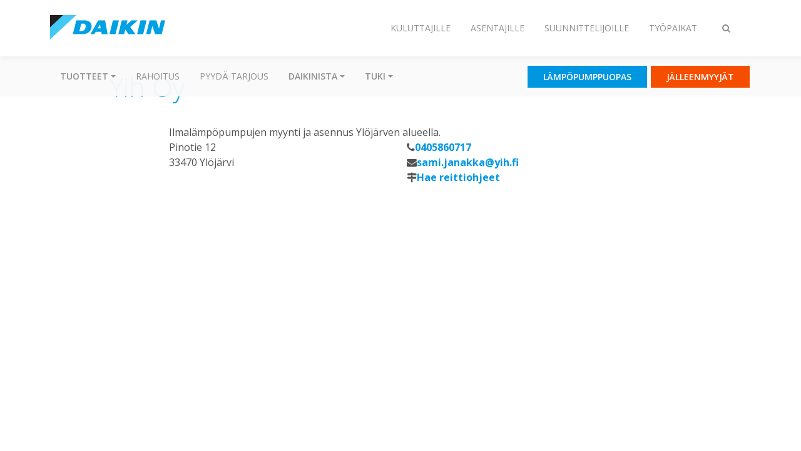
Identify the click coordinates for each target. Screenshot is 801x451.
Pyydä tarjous (234, 76)
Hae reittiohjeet (458, 177)
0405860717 (443, 147)
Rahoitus (158, 76)
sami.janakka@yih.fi (468, 162)
